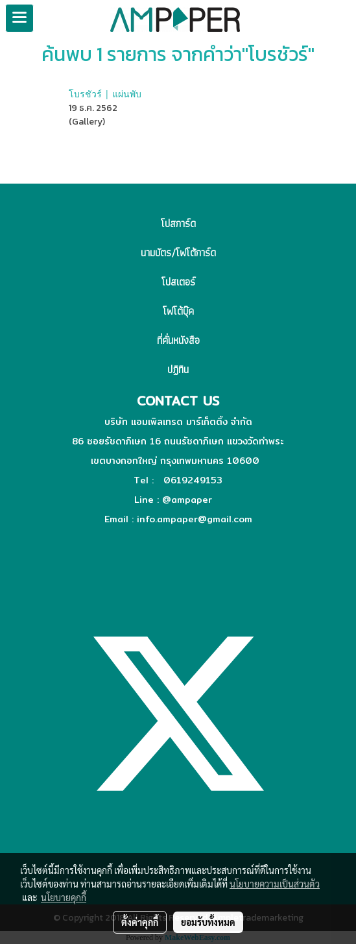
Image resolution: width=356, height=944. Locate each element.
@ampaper (187, 499)
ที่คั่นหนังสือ (178, 340)
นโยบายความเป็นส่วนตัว (275, 884)
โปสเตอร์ (178, 282)
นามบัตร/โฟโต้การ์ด (178, 253)
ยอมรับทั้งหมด (208, 922)
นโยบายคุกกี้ (63, 897)
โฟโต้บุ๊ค (178, 311)
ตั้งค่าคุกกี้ (139, 922)
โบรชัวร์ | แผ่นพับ (105, 94)
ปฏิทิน (178, 369)
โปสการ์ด (178, 223)
